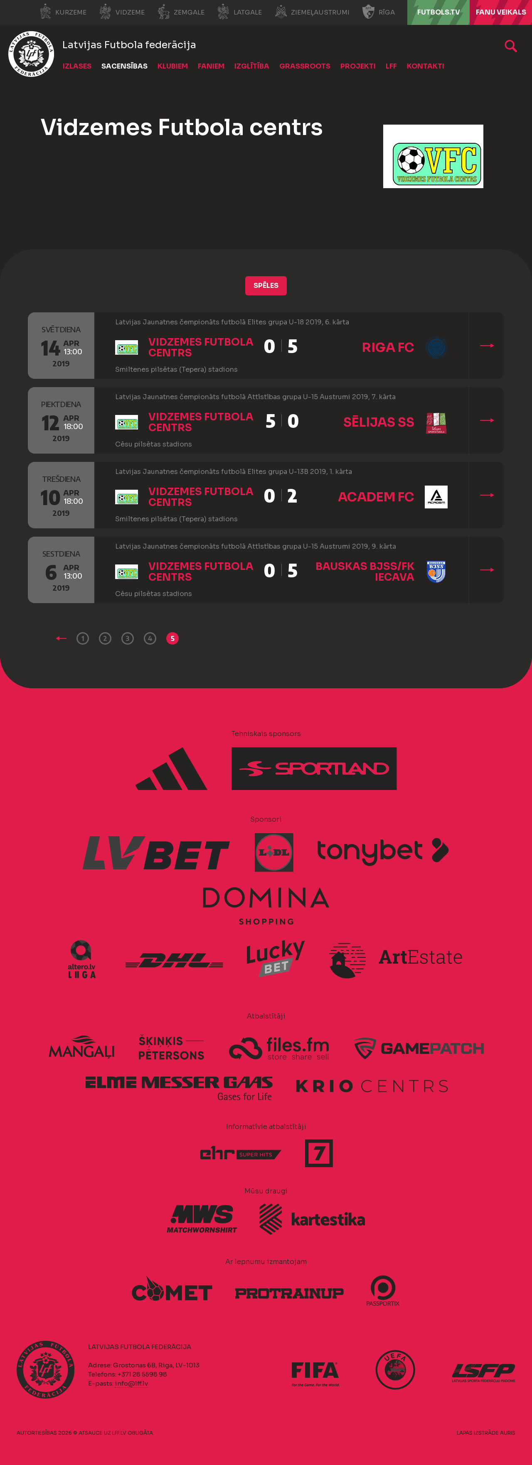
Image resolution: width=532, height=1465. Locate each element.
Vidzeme (122, 11)
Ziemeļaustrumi (312, 11)
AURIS (507, 1433)
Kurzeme (62, 11)
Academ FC (376, 497)
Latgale (239, 11)
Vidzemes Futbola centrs (201, 347)
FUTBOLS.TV (438, 12)
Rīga (378, 11)
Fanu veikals (501, 12)
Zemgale (180, 11)
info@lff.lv (131, 1383)
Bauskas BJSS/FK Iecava (364, 572)
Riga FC (388, 348)
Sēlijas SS (378, 422)
